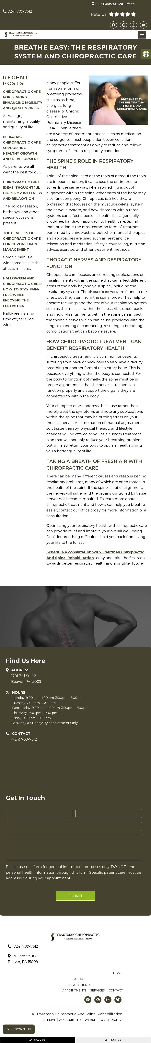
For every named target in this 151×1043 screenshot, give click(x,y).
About (79, 979)
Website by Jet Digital (103, 1020)
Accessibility (70, 1020)
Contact (115, 990)
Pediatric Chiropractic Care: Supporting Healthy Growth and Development (22, 148)
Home (117, 973)
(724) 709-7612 (19, 11)
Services (97, 990)
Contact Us (19, 1029)
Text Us (113, 1039)
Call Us (37, 1039)
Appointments (74, 990)
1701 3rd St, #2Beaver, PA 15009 (26, 679)
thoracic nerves (103, 292)
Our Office (114, 4)
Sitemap (49, 1020)
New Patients (79, 985)
